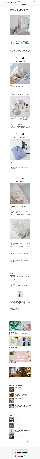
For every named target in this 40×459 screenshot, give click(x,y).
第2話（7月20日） (12, 279)
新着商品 (29, 2)
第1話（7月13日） (12, 275)
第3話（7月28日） (12, 284)
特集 (8, 446)
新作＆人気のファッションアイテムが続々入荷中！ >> (8, 4)
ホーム (6, 446)
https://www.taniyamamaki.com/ (15, 308)
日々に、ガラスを (14, 50)
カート (34, 2)
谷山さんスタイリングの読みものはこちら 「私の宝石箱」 (20, 267)
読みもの (32, 2)
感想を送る (20, 314)
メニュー (38, 2)
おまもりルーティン (12, 7)
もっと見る (26, 410)
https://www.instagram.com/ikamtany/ (15, 309)
